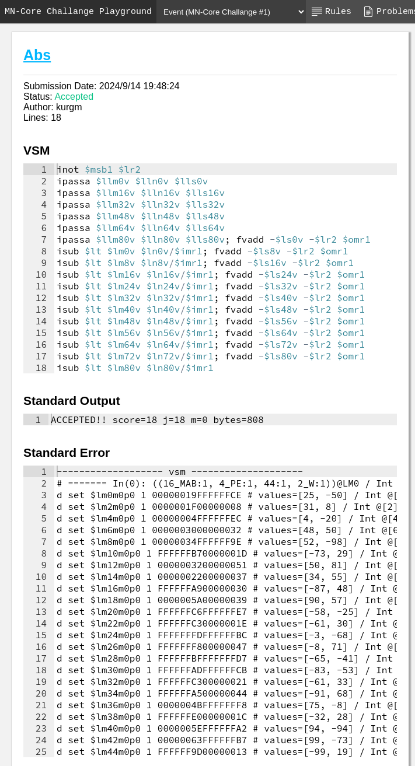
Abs (37, 55)
